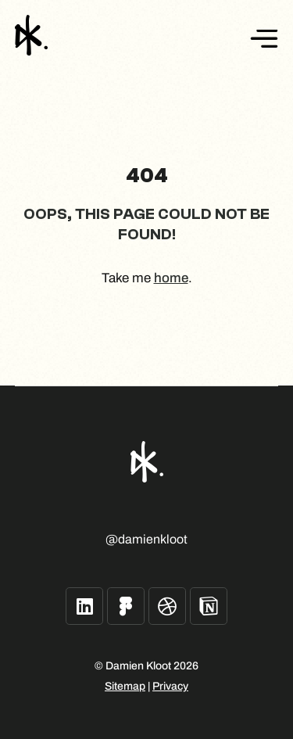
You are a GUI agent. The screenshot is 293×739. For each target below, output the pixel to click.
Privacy (170, 686)
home (171, 278)
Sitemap (125, 686)
